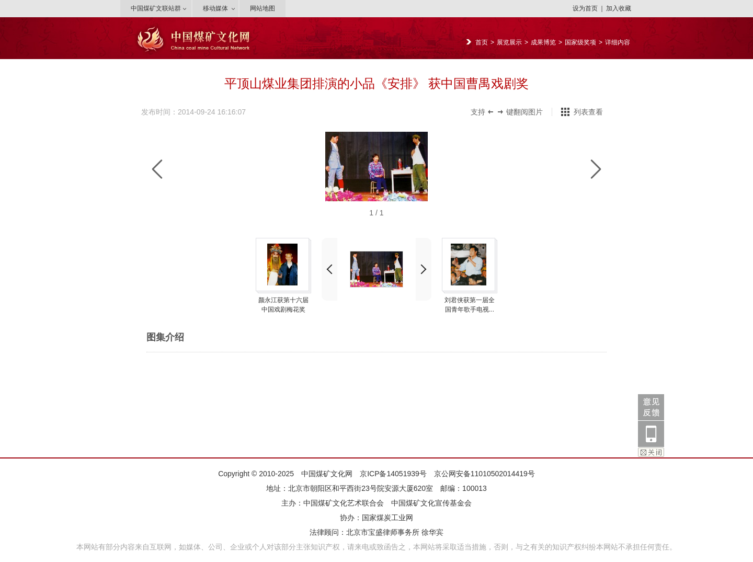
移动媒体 (215, 8)
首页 (481, 42)
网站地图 (262, 8)
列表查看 (588, 112)
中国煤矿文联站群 (156, 8)
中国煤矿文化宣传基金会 (431, 503)
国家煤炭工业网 (387, 517)
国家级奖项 (580, 42)
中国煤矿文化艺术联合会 (343, 503)
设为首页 (585, 8)
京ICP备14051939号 (393, 473)
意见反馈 (651, 407)
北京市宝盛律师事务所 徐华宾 (394, 532)
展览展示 (509, 42)
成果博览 (543, 42)
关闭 (651, 452)
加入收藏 (618, 8)
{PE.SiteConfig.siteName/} (198, 51)
